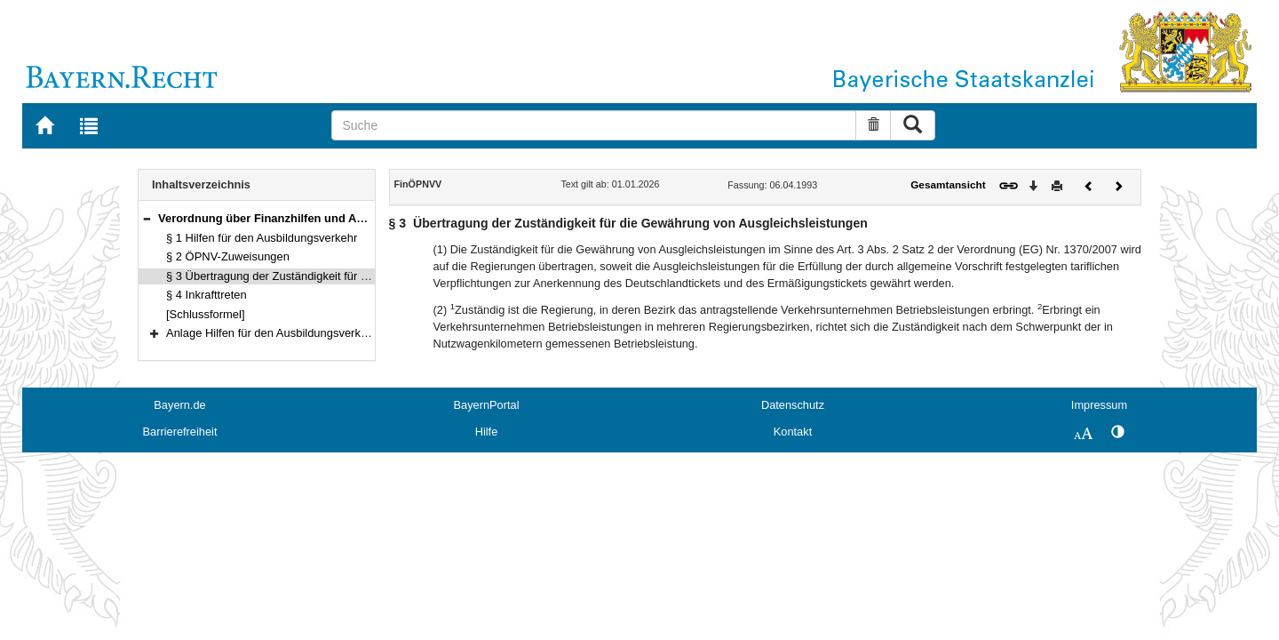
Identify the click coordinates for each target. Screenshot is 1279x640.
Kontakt (793, 431)
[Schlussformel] (205, 314)
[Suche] (593, 125)
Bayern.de (179, 405)
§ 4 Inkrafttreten (206, 294)
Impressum (1099, 405)
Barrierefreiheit (180, 431)
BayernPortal (487, 405)
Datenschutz (792, 405)
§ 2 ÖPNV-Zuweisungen (228, 256)
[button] (146, 218)
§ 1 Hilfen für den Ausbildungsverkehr (261, 237)
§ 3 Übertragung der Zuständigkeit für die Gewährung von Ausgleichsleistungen (368, 276)
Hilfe (486, 431)
